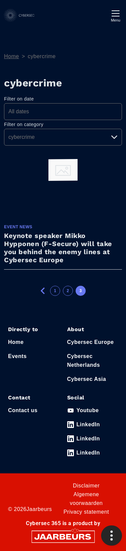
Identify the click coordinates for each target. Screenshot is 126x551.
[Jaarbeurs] (63, 536)
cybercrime (42, 56)
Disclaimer (86, 485)
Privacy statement (86, 512)
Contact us (23, 410)
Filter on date (19, 99)
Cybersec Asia (86, 379)
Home (11, 56)
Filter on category (23, 124)
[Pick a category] (63, 137)
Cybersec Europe (90, 342)
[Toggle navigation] (115, 15)
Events (17, 356)
